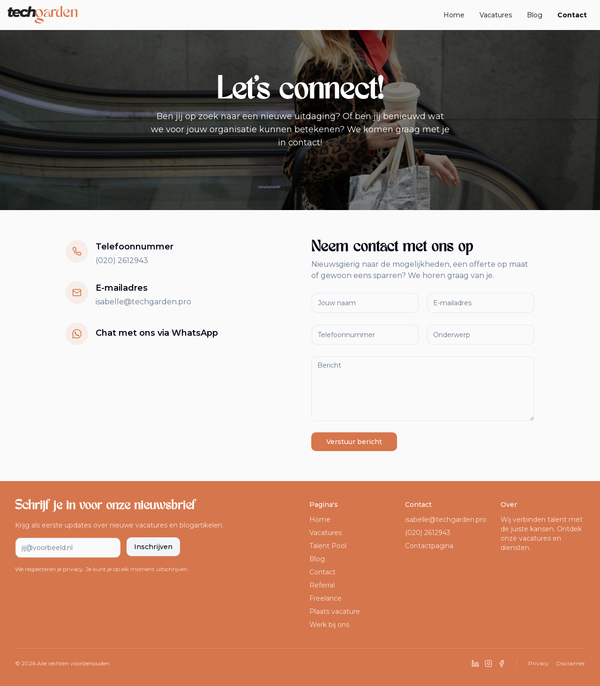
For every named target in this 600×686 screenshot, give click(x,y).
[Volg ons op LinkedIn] (475, 663)
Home (454, 15)
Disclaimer (570, 663)
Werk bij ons (329, 624)
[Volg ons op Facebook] (501, 663)
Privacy (538, 663)
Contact (572, 15)
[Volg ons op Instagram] (488, 663)
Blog (534, 15)
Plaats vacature (334, 611)
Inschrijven (153, 547)
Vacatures (496, 15)
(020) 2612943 (122, 260)
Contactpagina (429, 546)
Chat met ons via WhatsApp (157, 333)
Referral (322, 585)
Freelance (325, 598)
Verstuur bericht (354, 441)
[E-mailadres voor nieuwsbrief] (68, 547)
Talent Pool (327, 546)
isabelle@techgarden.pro (143, 301)
